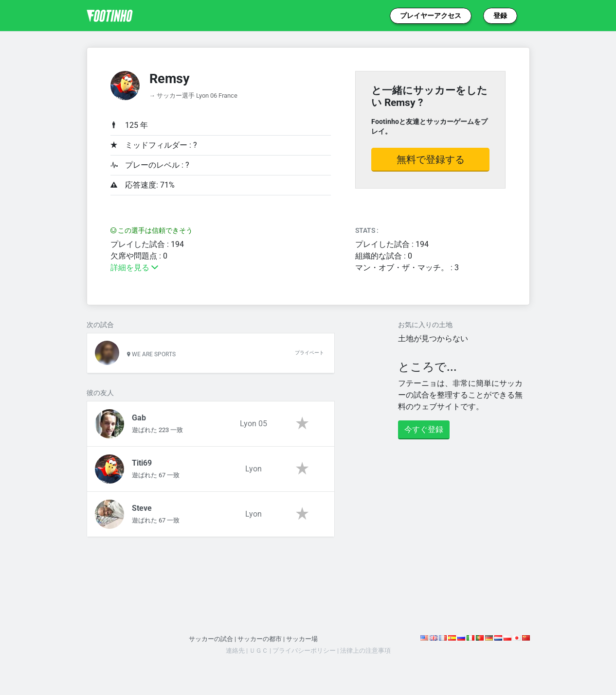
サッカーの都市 (259, 639)
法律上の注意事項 (365, 650)
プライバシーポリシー (304, 650)
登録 (500, 15)
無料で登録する (431, 159)
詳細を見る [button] (134, 267)
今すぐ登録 (423, 429)
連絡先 (235, 650)
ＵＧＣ (258, 650)
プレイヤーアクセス (430, 15)
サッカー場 (302, 639)
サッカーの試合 (211, 639)
